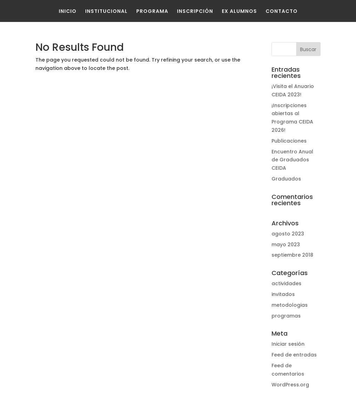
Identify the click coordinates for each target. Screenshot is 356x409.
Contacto (282, 11)
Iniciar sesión (288, 343)
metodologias (290, 305)
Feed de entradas (294, 354)
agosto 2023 (288, 233)
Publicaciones (289, 140)
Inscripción (195, 11)
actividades (286, 283)
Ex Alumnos (239, 11)
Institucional (106, 11)
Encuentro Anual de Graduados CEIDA (292, 160)
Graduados (286, 178)
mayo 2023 (286, 244)
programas (286, 315)
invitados (283, 294)
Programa (152, 11)
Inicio (67, 11)
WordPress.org (290, 384)
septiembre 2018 (292, 254)
